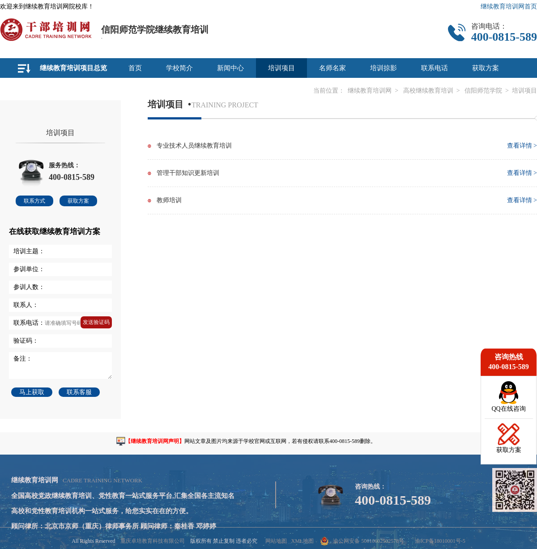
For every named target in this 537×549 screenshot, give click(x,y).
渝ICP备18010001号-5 (440, 541)
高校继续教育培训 (428, 90)
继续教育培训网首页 (509, 6)
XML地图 (302, 541)
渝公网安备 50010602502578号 (362, 540)
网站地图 (276, 541)
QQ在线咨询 (508, 408)
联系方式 (34, 201)
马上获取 (31, 392)
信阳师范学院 (483, 90)
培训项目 (281, 68)
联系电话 (434, 68)
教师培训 (169, 200)
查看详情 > (522, 145)
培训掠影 (383, 68)
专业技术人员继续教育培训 (194, 145)
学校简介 (179, 68)
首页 (135, 68)
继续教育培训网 (370, 90)
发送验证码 (96, 322)
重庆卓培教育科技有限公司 (152, 541)
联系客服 (79, 392)
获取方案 (485, 68)
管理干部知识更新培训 (188, 173)
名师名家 (332, 68)
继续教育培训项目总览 (73, 68)
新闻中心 (230, 68)
